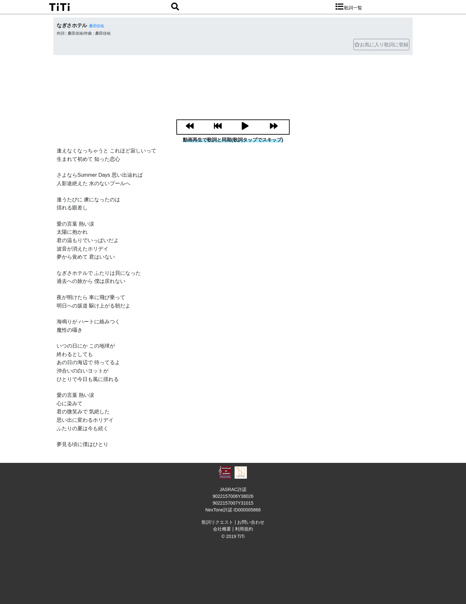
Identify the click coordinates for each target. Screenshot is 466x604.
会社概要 (222, 528)
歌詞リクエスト (217, 522)
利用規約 (244, 528)
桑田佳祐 (96, 26)
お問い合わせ (250, 522)
